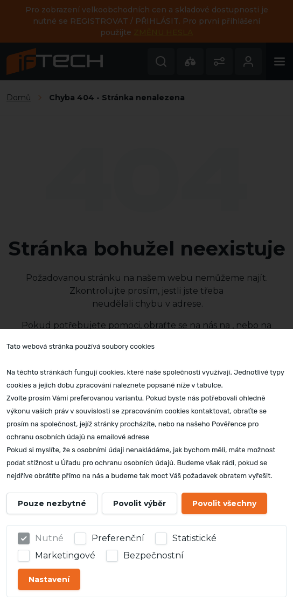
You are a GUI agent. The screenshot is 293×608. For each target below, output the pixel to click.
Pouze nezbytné (52, 503)
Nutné (49, 538)
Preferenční (118, 538)
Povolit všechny (224, 503)
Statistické (194, 538)
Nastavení (49, 579)
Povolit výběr (139, 503)
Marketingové (65, 555)
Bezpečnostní (153, 555)
